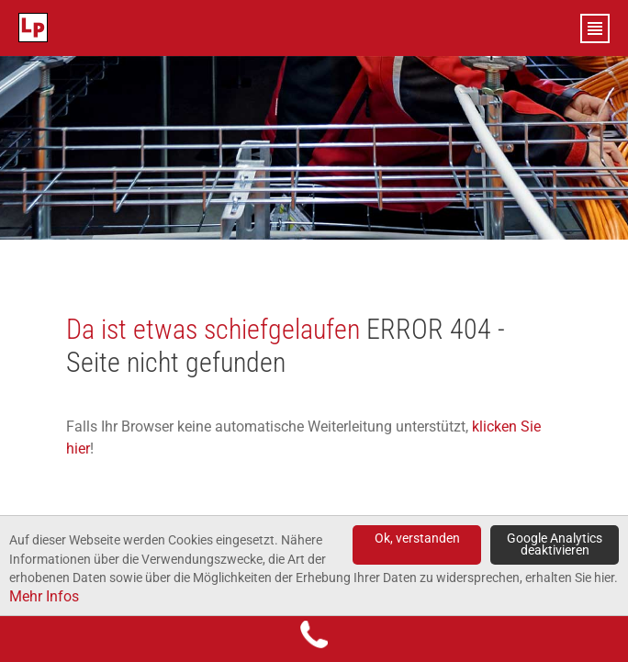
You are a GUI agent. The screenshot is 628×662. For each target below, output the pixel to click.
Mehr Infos (44, 596)
